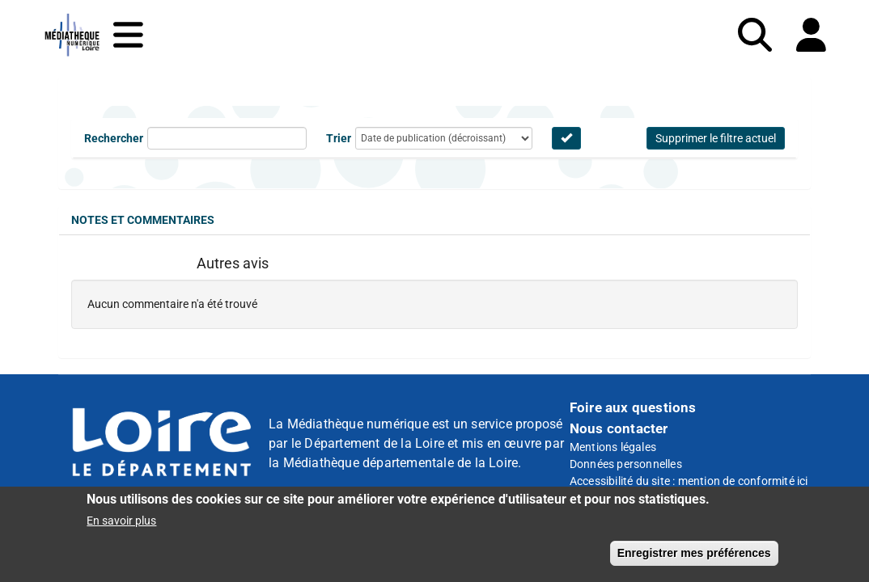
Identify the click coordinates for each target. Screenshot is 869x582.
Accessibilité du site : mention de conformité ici (689, 480)
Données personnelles (626, 464)
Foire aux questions (633, 407)
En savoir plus (121, 521)
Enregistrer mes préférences (694, 553)
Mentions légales (613, 447)
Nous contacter (619, 428)
